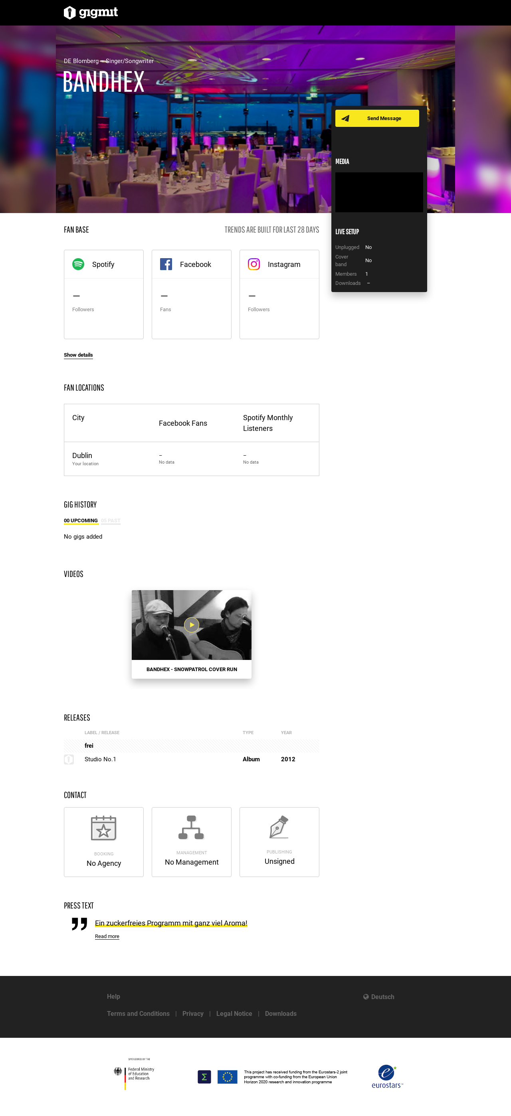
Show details (78, 355)
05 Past (111, 520)
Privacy (193, 1013)
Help (113, 996)
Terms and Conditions (138, 1013)
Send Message (384, 118)
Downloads (281, 1013)
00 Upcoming (81, 520)
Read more (107, 936)
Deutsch (382, 997)
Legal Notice (234, 1013)
